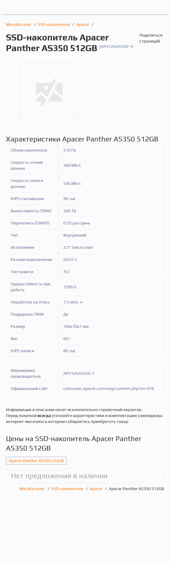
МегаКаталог (19, 24)
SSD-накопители (54, 24)
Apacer (83, 24)
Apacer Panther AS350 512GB (36, 460)
